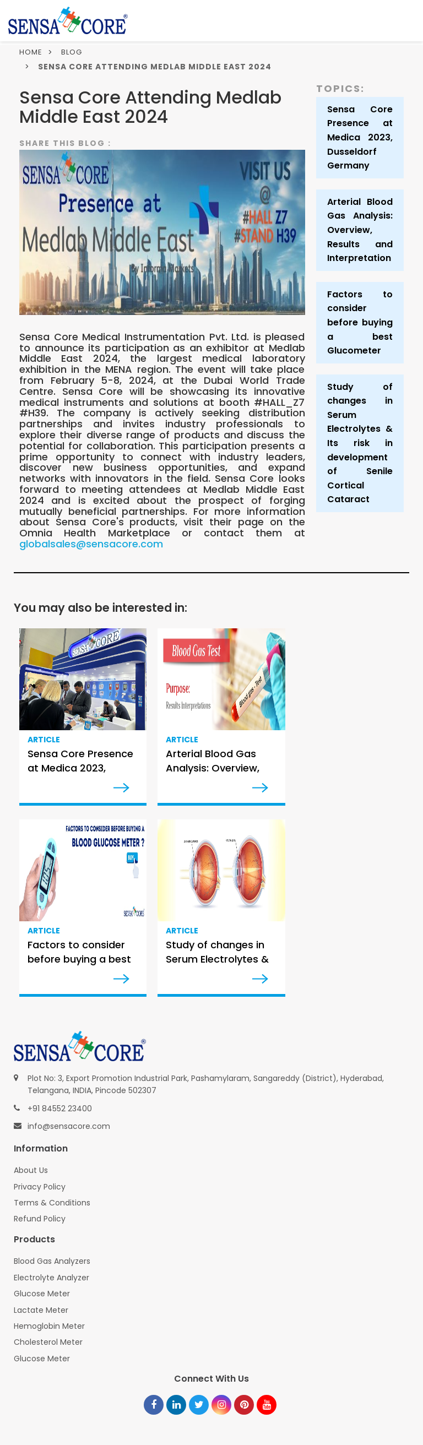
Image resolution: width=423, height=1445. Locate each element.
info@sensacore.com (69, 1126)
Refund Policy (40, 1218)
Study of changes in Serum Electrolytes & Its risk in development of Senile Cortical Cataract (360, 443)
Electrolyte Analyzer (51, 1277)
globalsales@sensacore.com (91, 544)
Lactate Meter (41, 1310)
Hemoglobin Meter (49, 1326)
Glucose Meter (42, 1293)
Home (30, 52)
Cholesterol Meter (48, 1342)
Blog (71, 52)
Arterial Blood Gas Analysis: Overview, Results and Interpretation (360, 229)
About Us (31, 1170)
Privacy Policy (40, 1186)
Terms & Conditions (52, 1202)
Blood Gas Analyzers (52, 1261)
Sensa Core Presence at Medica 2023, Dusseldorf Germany (360, 137)
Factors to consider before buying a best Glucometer (360, 322)
